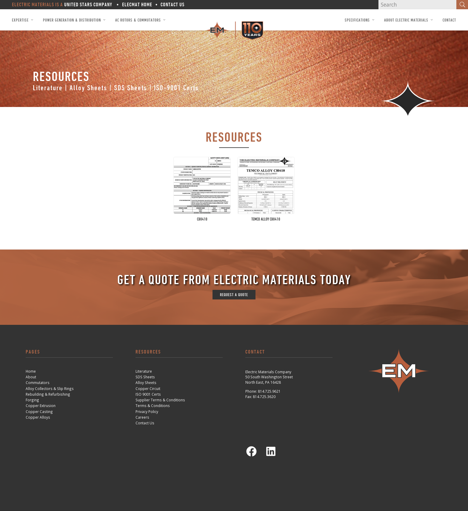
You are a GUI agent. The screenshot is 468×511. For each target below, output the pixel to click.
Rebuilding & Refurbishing (48, 394)
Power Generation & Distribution (72, 19)
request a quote (234, 294)
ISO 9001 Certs (148, 394)
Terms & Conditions (153, 405)
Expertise (20, 19)
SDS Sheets (130, 87)
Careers (142, 417)
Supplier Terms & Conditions (160, 399)
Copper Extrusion (41, 405)
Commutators (38, 382)
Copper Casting (39, 411)
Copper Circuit (148, 388)
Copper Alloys (38, 417)
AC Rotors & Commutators (138, 19)
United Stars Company (87, 4)
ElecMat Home (137, 4)
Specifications (357, 19)
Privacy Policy (147, 411)
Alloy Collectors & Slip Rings (50, 388)
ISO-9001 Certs (176, 87)
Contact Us (172, 4)
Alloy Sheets (88, 87)
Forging (32, 399)
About (31, 376)
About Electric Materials (406, 19)
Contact (449, 19)
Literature (48, 87)
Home (31, 371)
